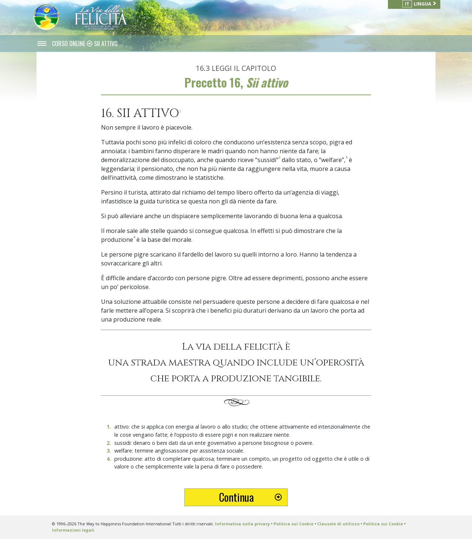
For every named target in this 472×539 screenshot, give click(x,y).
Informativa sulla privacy (242, 523)
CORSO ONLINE (69, 43)
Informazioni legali (73, 530)
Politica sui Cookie (293, 523)
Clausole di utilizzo (338, 523)
